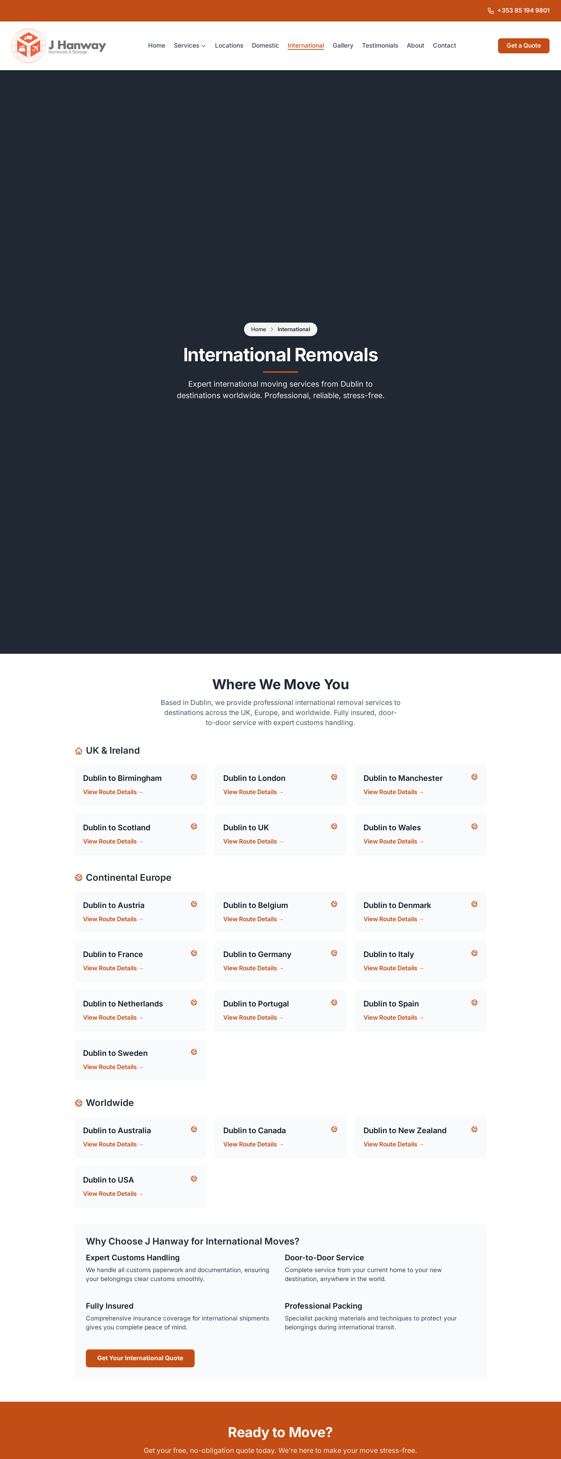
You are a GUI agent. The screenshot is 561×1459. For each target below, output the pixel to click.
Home (156, 45)
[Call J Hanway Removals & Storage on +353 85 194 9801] (518, 11)
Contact (444, 45)
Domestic (265, 45)
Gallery (343, 45)
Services (190, 45)
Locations (229, 45)
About (415, 45)
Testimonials (380, 45)
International (306, 45)
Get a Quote (524, 45)
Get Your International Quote (140, 1358)
